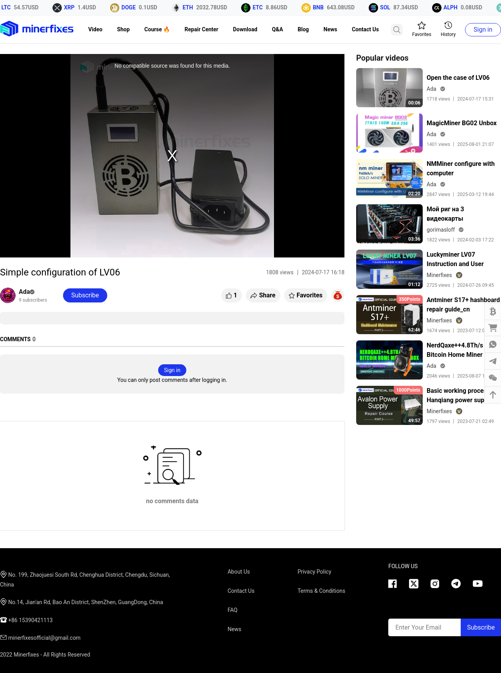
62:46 (414, 330)
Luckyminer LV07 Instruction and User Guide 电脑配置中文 (455, 260)
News (330, 29)
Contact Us (365, 29)
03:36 (414, 239)
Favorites (421, 29)
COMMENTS (15, 339)
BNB (320, 7)
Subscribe (481, 627)
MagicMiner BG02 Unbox (462, 123)
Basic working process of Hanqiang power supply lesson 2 (462, 396)
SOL (387, 7)
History (448, 29)
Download (245, 29)
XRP (71, 7)
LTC (8, 7)
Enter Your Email (418, 627)
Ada (26, 291)
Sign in (483, 29)
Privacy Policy (314, 572)
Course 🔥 (157, 29)
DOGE (131, 7)
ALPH (453, 7)
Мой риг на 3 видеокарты (445, 213)
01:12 (414, 284)
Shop (123, 29)
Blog (303, 29)
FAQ (232, 610)
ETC (260, 7)
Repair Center (201, 29)
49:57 (414, 420)
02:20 (414, 193)
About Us (238, 572)
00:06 (414, 103)
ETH (190, 7)
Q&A (277, 29)
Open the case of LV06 (458, 77)
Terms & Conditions (321, 591)
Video (95, 29)
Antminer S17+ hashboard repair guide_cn (463, 304)
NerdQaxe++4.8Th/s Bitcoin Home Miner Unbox (455, 351)
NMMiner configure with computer (461, 168)
